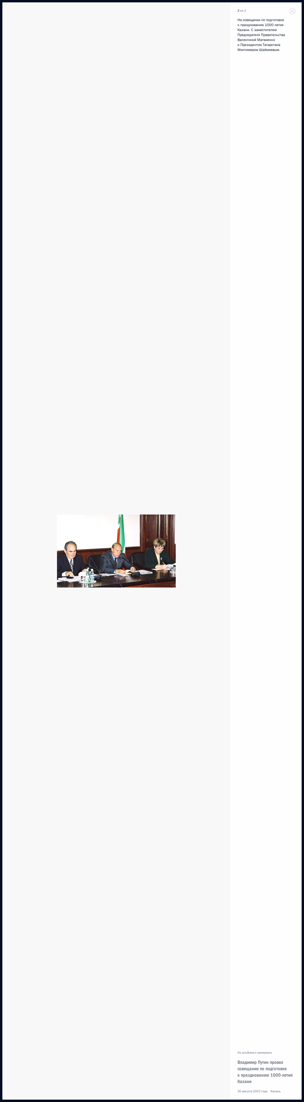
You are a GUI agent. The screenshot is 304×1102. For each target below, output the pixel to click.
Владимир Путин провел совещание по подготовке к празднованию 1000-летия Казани (265, 1071)
